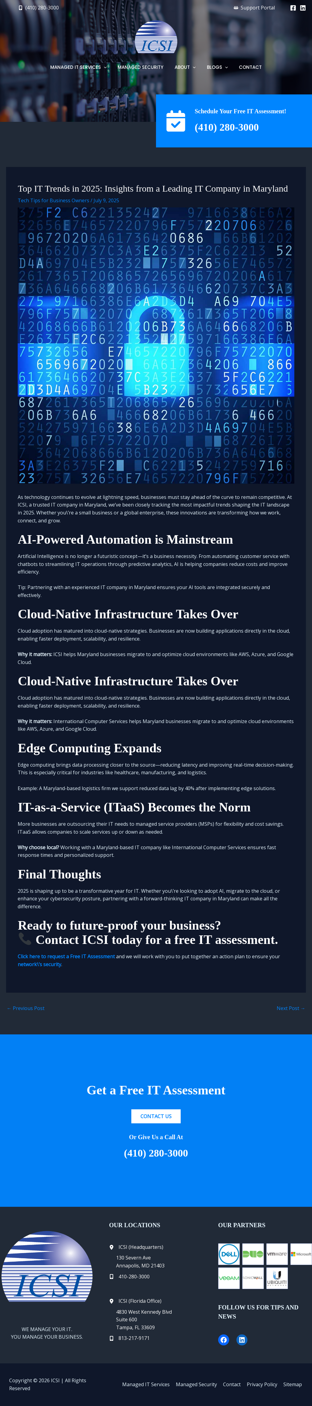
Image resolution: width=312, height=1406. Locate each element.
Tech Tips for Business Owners (53, 200)
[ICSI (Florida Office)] (135, 1301)
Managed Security (201, 1384)
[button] (38, 8)
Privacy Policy (264, 1384)
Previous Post (25, 1008)
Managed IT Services (152, 1384)
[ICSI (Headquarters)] (136, 1247)
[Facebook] (293, 8)
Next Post (291, 1008)
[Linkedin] (303, 8)
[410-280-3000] (129, 1277)
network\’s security (39, 964)
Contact (235, 1384)
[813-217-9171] (129, 1338)
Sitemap (293, 1384)
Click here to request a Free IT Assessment (66, 956)
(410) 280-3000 (229, 127)
